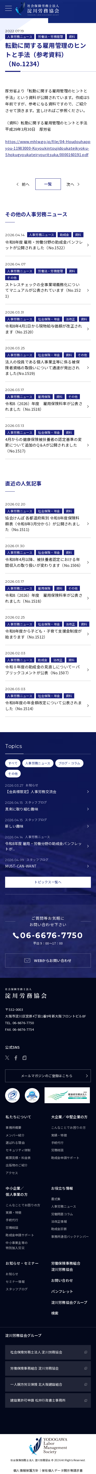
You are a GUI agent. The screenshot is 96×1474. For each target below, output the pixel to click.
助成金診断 (59, 1229)
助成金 (64, 234)
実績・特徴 (59, 1135)
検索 (55, 1313)
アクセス (12, 1172)
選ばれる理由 (15, 1142)
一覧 (48, 184)
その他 (12, 277)
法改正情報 (59, 1221)
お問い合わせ (62, 1280)
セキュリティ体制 (18, 1150)
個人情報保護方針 (25, 1470)
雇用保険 (44, 396)
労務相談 (57, 1150)
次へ (70, 184)
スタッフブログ (17, 1289)
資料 (72, 36)
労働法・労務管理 (50, 36)
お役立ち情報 (62, 1188)
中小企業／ (17, 1192)
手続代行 (57, 1142)
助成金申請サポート (65, 1157)
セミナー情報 (15, 1281)
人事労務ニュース (19, 36)
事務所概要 (14, 1127)
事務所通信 (70, 1236)
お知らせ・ (22, 1264)
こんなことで (68, 1127)
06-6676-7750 (23, 1022)
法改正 (70, 319)
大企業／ (69, 1117)
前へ (26, 184)
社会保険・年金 (49, 319)
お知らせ (12, 1274)
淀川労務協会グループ (69, 1302)
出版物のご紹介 (17, 1165)
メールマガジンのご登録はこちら (46, 1075)
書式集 (56, 1199)
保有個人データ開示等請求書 (62, 1470)
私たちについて (18, 1117)
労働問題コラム (62, 1214)
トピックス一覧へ (47, 882)
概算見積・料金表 (18, 1157)
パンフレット (62, 1291)
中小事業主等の (17, 1245)
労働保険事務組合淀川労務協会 (65, 1266)
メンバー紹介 (15, 1135)
